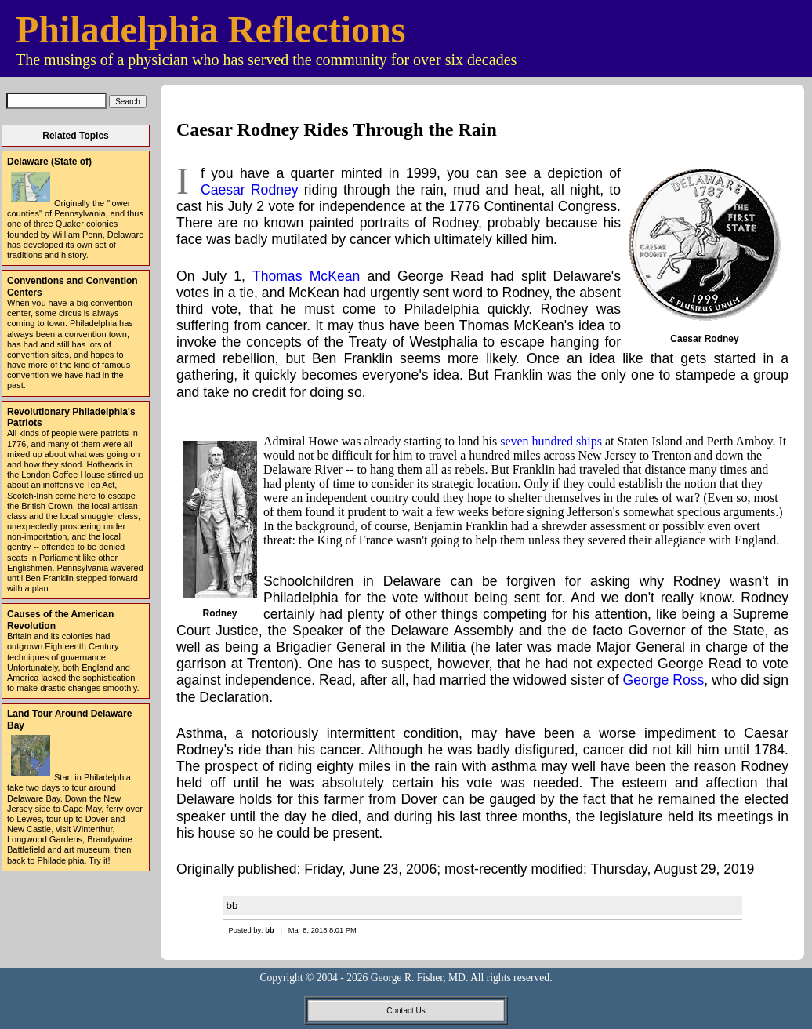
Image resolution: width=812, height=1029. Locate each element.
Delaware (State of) (49, 161)
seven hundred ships (551, 441)
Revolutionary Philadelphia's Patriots (71, 417)
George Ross (664, 680)
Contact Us (405, 1010)
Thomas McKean (306, 276)
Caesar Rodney (250, 190)
